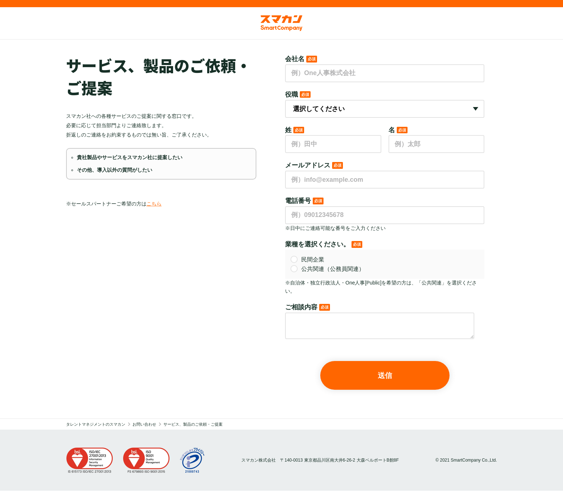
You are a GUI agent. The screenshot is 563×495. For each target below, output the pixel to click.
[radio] (384, 259)
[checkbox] (384, 264)
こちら (154, 204)
